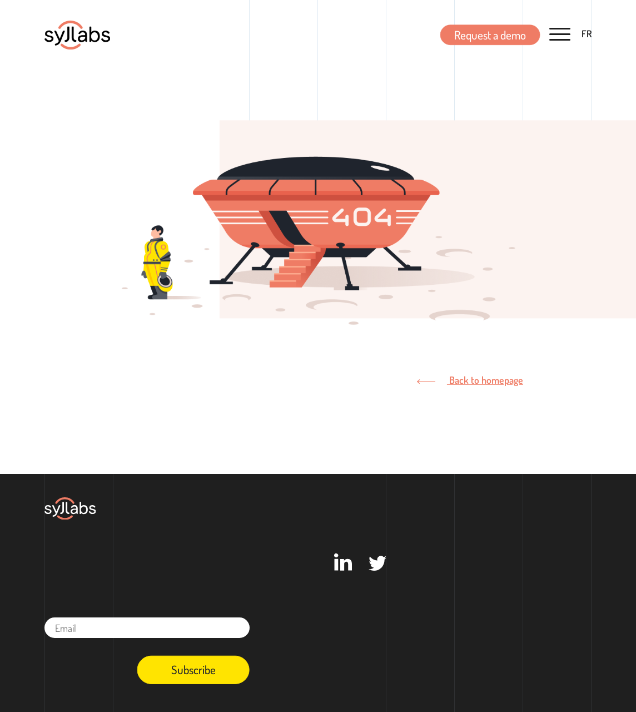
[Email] (147, 628)
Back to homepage (469, 379)
